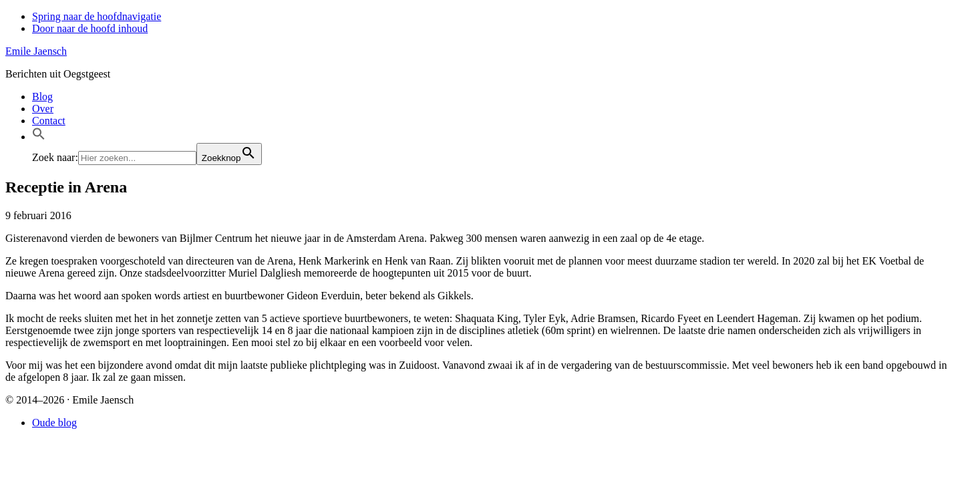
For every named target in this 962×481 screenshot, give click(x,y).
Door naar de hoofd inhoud (90, 28)
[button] (38, 136)
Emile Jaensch (36, 51)
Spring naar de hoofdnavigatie (96, 16)
